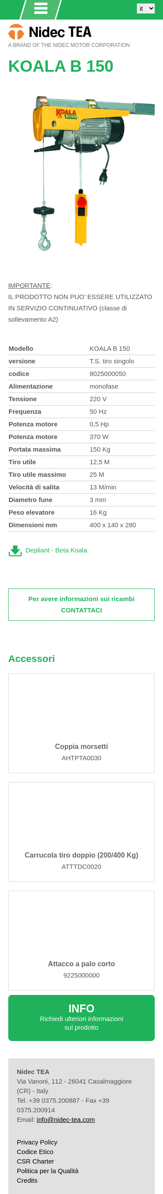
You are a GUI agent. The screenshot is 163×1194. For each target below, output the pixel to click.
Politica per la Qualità (48, 1170)
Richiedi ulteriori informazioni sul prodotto (81, 1016)
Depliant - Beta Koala (56, 550)
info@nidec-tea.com (66, 1119)
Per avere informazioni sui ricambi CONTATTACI (81, 604)
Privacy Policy (37, 1142)
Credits (27, 1180)
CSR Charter (35, 1161)
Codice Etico (35, 1151)
